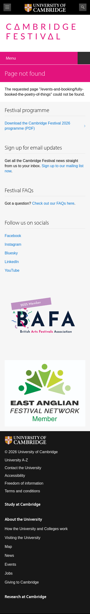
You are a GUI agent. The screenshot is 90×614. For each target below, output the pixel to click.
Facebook (13, 236)
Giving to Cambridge (22, 582)
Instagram (13, 244)
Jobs (9, 573)
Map (8, 547)
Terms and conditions (22, 491)
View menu (7, 7)
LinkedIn (12, 262)
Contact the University (23, 468)
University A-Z (16, 460)
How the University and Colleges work (36, 529)
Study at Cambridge (22, 504)
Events (10, 564)
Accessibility (15, 476)
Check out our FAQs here (53, 203)
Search (82, 7)
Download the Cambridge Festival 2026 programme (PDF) (37, 125)
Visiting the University (22, 538)
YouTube (12, 270)
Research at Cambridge (25, 596)
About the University (23, 519)
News (9, 555)
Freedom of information (24, 483)
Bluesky (11, 253)
